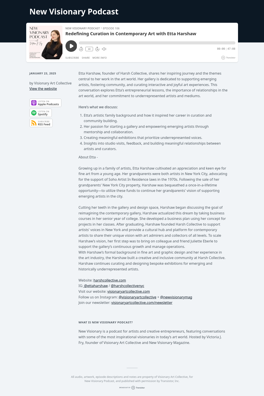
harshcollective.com (109, 280)
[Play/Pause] (45, 42)
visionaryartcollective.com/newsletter (142, 302)
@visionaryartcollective (137, 297)
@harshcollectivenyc (127, 285)
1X (89, 49)
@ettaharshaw (95, 285)
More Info (99, 57)
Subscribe (72, 57)
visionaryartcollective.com (128, 291)
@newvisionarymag (176, 297)
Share (86, 57)
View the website (43, 88)
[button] (157, 42)
